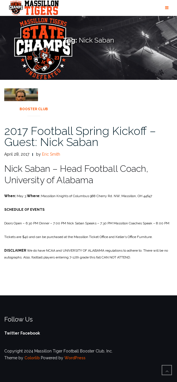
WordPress (74, 358)
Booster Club (34, 109)
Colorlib (32, 358)
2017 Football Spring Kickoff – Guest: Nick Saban (80, 136)
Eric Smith (51, 154)
